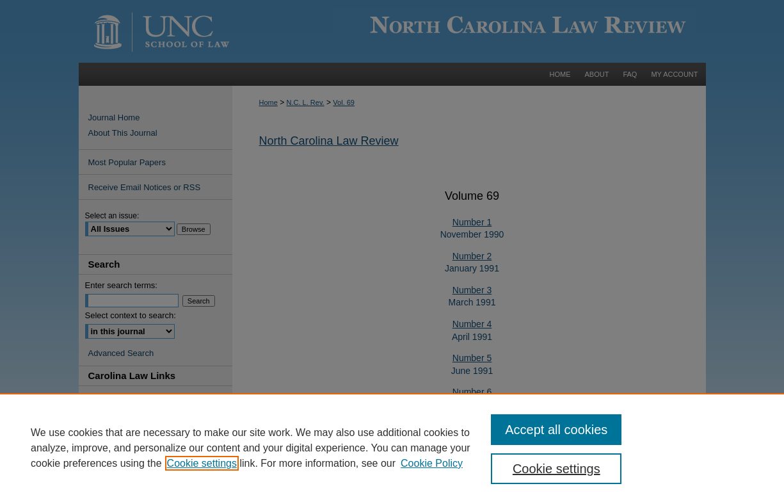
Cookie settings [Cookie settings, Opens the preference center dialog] (556, 469)
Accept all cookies (556, 430)
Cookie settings (202, 463)
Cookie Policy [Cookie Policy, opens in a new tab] (432, 463)
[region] (392, 447)
